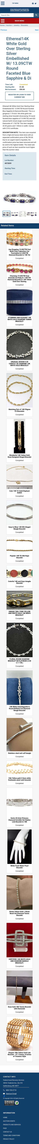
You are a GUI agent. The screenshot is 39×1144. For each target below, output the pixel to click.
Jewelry (16, 25)
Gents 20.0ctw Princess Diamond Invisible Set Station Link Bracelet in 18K (20, 820)
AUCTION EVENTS (9, 1121)
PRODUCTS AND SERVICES (12, 1125)
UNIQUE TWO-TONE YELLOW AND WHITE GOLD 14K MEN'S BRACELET (19, 613)
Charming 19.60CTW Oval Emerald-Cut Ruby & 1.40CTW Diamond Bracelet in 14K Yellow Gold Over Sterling (19, 278)
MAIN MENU (12, 21)
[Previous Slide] (5, 198)
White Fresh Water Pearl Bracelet (19, 867)
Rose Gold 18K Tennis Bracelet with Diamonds (19, 1008)
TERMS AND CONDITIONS (11, 1135)
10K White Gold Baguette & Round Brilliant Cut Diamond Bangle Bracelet (19, 708)
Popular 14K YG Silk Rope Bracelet (19, 557)
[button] (6, 214)
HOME (5, 1117)
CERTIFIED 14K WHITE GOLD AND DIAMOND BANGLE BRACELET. (19, 961)
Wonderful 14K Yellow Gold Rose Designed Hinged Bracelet (19, 456)
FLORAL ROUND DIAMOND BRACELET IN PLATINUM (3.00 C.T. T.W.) (19, 661)
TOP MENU (9, 3)
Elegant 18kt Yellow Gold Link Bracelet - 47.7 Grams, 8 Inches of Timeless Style (19, 1054)
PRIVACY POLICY (8, 1139)
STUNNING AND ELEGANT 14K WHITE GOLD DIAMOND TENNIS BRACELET (20, 319)
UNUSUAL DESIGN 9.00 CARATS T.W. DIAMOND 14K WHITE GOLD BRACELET (19, 364)
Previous (4, 30)
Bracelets (24, 25)
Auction (9, 25)
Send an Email (11, 1094)
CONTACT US (7, 1132)
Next (36, 30)
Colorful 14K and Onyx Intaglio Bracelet (19, 582)
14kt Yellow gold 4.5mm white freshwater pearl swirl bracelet (19, 779)
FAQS (5, 1128)
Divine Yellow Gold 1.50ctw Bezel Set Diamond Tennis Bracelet (19, 913)
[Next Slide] (33, 198)
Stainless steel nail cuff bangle (19, 753)
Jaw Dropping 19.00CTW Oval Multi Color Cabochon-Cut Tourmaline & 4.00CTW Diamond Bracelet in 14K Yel (19, 252)
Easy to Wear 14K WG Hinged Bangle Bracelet (19, 528)
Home (2, 25)
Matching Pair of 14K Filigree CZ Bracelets (19, 410)
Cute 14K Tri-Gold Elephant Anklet (19, 492)
